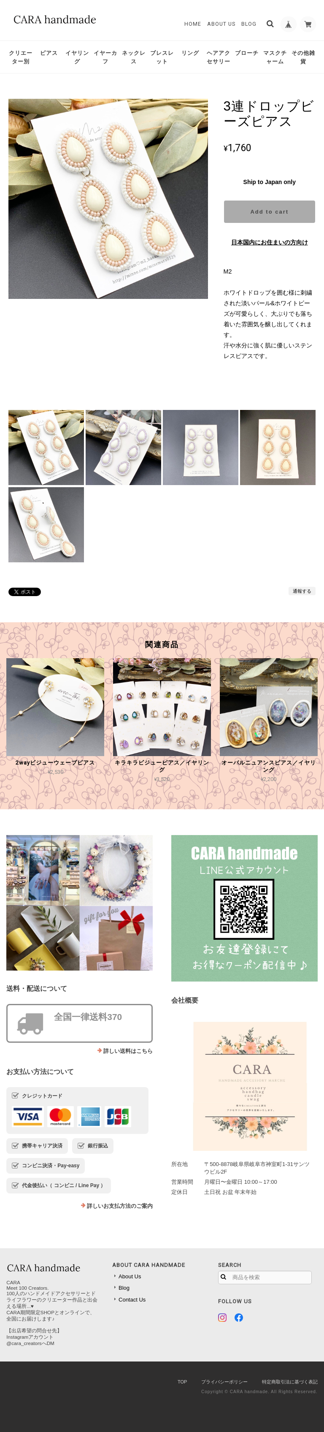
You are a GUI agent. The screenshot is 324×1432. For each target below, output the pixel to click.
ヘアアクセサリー (218, 57)
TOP (182, 1381)
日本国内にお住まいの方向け (269, 242)
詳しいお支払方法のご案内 (120, 1206)
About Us (220, 24)
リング (190, 53)
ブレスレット (162, 57)
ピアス (49, 53)
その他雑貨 (303, 57)
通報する (302, 591)
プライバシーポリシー (224, 1381)
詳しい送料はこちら (128, 1051)
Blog (247, 24)
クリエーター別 (20, 57)
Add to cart (269, 212)
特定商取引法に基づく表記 (290, 1381)
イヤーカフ (105, 57)
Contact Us (132, 1299)
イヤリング (77, 57)
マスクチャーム (275, 57)
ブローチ (247, 53)
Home (192, 24)
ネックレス (134, 57)
